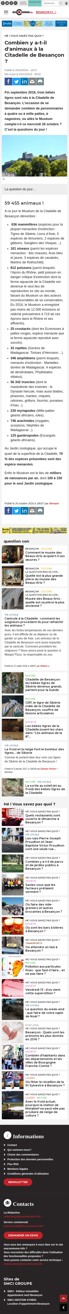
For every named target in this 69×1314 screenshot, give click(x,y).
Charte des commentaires (23, 1154)
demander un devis (23, 1235)
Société (30, 722)
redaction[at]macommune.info (22, 1216)
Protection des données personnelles (30, 1159)
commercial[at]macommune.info (23, 1226)
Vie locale (11, 614)
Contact (12, 1145)
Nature (30, 675)
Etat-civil (32, 1025)
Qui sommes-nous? (19, 1149)
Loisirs (30, 1078)
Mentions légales (17, 1168)
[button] (61, 3)
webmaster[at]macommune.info (23, 1263)
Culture (46, 548)
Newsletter (18, 1182)
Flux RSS (13, 1164)
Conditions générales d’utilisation (28, 1173)
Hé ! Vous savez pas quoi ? (24, 35)
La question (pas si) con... (42, 571)
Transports (33, 943)
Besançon (32, 548)
